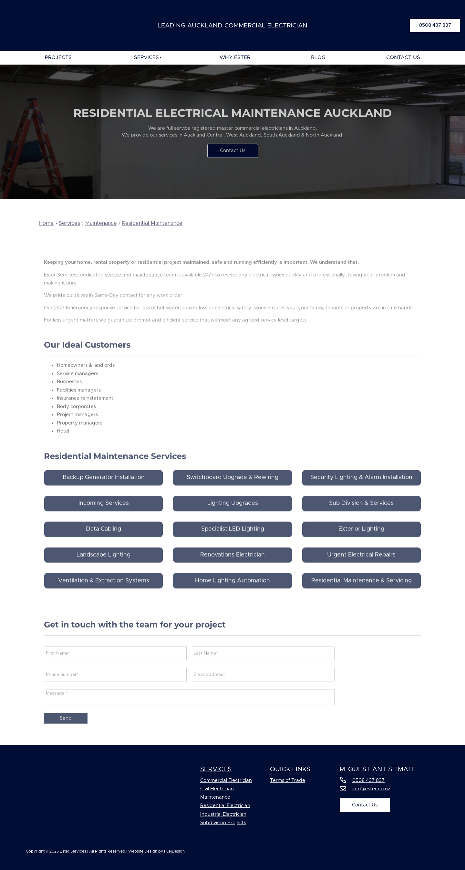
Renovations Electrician (232, 567)
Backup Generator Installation (104, 489)
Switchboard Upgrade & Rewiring (232, 489)
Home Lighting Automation (232, 592)
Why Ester (235, 57)
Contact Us (403, 57)
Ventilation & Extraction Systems (103, 592)
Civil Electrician (217, 788)
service (113, 286)
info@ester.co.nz (371, 788)
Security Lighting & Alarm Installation (361, 489)
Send (66, 730)
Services (146, 57)
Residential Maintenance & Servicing (361, 592)
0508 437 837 (426, 22)
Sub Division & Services (361, 515)
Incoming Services (103, 515)
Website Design (142, 851)
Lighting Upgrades (232, 515)
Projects (58, 57)
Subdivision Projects (223, 822)
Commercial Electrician (226, 780)
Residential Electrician (225, 805)
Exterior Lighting (361, 541)
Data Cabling (103, 541)
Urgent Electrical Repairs (361, 567)
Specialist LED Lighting (232, 541)
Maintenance (215, 797)
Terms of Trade (287, 780)
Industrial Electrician (223, 814)
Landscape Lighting (103, 567)
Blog (318, 57)
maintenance (148, 286)
